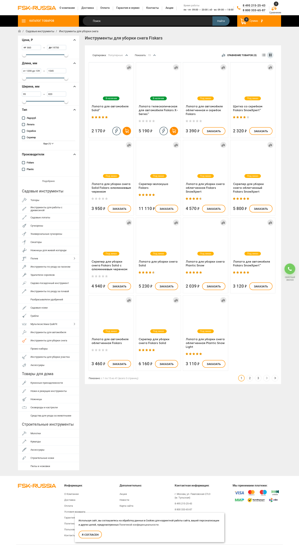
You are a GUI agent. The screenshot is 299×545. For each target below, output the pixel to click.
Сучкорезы (37, 225)
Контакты (70, 535)
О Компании (71, 494)
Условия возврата (74, 511)
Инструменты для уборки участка (50, 356)
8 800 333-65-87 (254, 10)
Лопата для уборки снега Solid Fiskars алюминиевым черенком (111, 187)
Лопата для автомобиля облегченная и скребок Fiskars (204, 110)
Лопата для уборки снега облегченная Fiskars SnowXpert (205, 187)
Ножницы (36, 399)
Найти (221, 21)
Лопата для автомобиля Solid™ (110, 108)
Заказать (214, 131)
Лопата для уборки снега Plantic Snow (205, 263)
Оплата (68, 505)
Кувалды (36, 441)
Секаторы (36, 242)
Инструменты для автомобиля (48, 332)
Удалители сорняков (43, 274)
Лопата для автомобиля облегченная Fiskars (110, 341)
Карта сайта (126, 505)
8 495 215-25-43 (254, 5)
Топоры (35, 200)
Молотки (36, 433)
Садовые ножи (39, 307)
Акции (123, 494)
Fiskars (30, 162)
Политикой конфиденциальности (139, 524)
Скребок (31, 131)
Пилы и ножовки (40, 466)
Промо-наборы (39, 348)
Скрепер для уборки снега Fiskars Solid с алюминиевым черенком (109, 265)
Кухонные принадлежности (47, 382)
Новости (124, 499)
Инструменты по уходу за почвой (50, 291)
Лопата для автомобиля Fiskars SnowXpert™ (251, 263)
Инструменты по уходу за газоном (50, 266)
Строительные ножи (42, 458)
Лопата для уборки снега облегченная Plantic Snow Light (205, 343)
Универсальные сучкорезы (46, 233)
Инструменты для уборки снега (49, 340)
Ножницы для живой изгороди (49, 250)
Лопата (30, 124)
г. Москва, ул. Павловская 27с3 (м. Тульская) (192, 496)
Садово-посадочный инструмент (50, 283)
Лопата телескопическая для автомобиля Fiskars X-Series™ (158, 110)
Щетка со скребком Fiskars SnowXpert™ (247, 108)
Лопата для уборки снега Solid (158, 263)
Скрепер (31, 137)
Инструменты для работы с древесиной (46, 209)
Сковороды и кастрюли (44, 407)
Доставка (69, 499)
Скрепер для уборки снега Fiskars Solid (154, 341)
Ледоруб (31, 118)
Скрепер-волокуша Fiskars (153, 186)
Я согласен (90, 534)
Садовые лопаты (40, 217)
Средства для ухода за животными (51, 415)
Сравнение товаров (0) (239, 55)
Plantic (30, 169)
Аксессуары (37, 365)
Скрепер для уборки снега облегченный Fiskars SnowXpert (248, 187)
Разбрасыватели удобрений (47, 299)
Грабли (35, 315)
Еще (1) (48, 143)
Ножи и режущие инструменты (49, 391)
